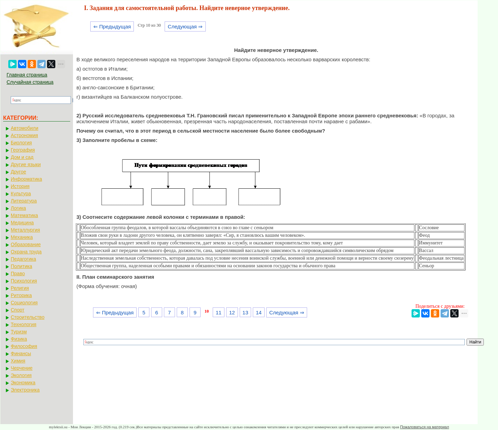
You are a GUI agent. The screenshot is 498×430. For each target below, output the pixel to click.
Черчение (22, 368)
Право (18, 273)
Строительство (27, 317)
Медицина (22, 222)
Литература (24, 201)
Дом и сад (22, 157)
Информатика (26, 179)
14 (259, 312)
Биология (21, 142)
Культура (21, 193)
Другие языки (26, 164)
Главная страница (27, 75)
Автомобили (24, 128)
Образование (26, 244)
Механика (22, 237)
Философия (24, 346)
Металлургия (25, 230)
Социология (24, 302)
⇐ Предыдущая (112, 26)
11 (219, 312)
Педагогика (23, 259)
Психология (24, 281)
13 (245, 312)
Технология (23, 324)
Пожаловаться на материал (424, 427)
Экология (21, 375)
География (23, 150)
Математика (24, 215)
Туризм (19, 331)
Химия (18, 361)
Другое (18, 171)
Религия (20, 288)
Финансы (21, 353)
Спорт (17, 310)
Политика (21, 266)
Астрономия (24, 135)
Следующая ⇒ (185, 26)
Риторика (21, 295)
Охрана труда (26, 251)
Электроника (25, 390)
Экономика (23, 382)
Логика (18, 208)
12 (232, 312)
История (20, 186)
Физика (19, 339)
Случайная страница (30, 82)
